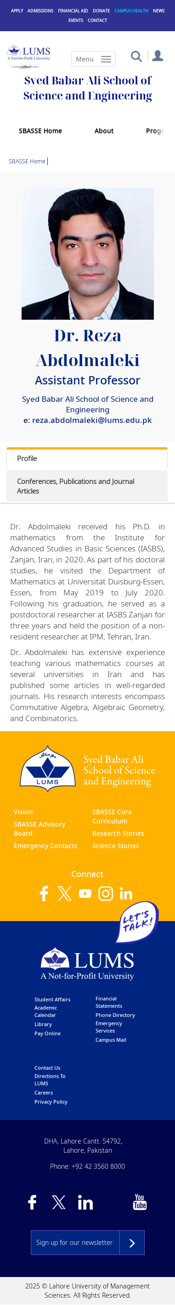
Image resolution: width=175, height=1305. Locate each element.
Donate (101, 11)
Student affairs (52, 999)
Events (75, 20)
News (158, 11)
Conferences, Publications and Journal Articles (75, 486)
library (43, 1024)
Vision (23, 811)
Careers (43, 1092)
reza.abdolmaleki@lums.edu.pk (92, 420)
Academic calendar (45, 1011)
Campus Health (131, 11)
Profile (27, 458)
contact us (47, 1067)
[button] (136, 56)
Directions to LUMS (50, 1079)
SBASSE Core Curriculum (112, 816)
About (104, 130)
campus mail (111, 1039)
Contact (97, 20)
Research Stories (118, 833)
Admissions (40, 11)
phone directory (115, 1014)
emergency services (109, 1027)
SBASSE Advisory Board (39, 829)
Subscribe (132, 1242)
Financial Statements (109, 1002)
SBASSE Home (40, 130)
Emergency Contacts (45, 845)
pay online (47, 1033)
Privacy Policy (51, 1101)
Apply (17, 11)
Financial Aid (73, 11)
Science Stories (115, 845)
